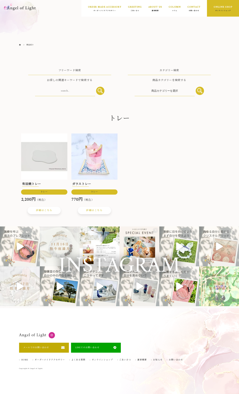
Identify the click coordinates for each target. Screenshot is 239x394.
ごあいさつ (125, 360)
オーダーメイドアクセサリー (50, 360)
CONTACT (193, 7)
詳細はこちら (44, 210)
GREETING (135, 7)
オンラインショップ (102, 360)
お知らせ (157, 360)
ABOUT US (155, 7)
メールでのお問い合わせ (36, 348)
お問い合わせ (176, 360)
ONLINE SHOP (223, 7)
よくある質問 (78, 360)
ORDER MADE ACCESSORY (104, 7)
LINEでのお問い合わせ (87, 348)
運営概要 (142, 360)
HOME (24, 360)
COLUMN (175, 7)
